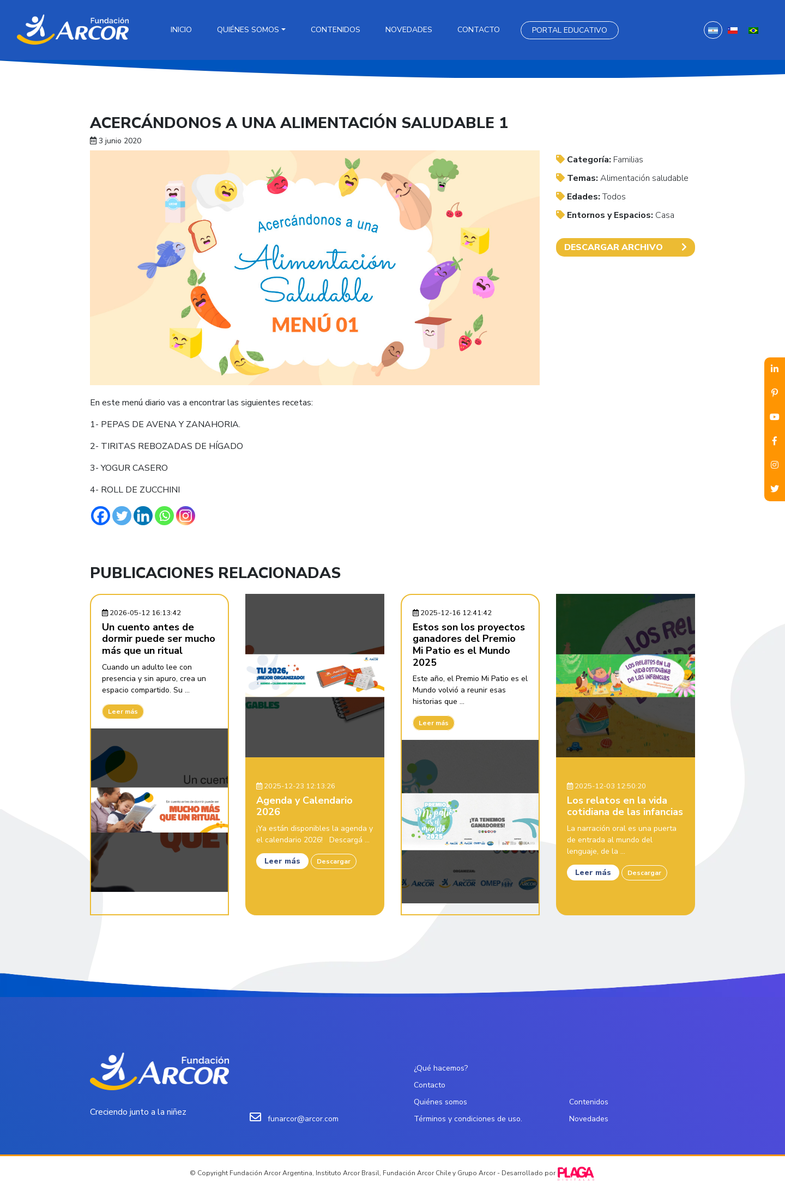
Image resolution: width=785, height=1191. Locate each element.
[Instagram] (185, 515)
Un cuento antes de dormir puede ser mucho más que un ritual (158, 639)
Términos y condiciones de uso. (468, 1119)
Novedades (408, 30)
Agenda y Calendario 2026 (304, 806)
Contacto (478, 30)
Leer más (123, 711)
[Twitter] (121, 515)
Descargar (334, 861)
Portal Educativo (569, 30)
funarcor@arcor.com (303, 1119)
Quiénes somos (248, 30)
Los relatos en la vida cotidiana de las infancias (625, 806)
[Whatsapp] (164, 515)
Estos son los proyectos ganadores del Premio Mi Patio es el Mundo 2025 (469, 645)
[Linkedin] (143, 515)
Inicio (181, 30)
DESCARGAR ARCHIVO (625, 247)
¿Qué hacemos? (441, 1068)
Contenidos (335, 30)
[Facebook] (100, 515)
